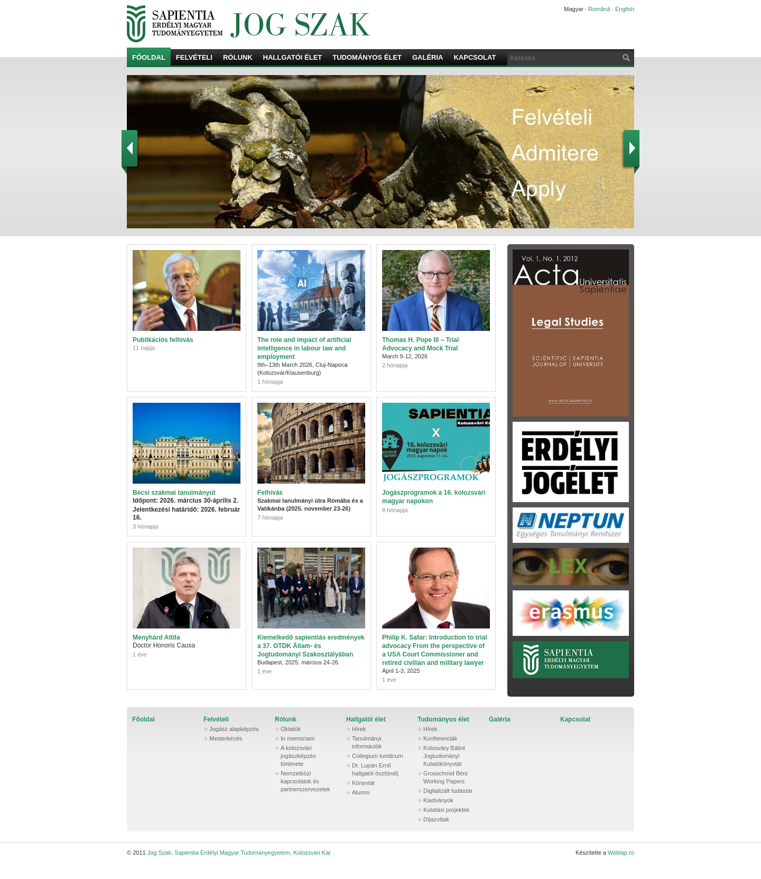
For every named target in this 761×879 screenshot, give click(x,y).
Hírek (359, 729)
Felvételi (194, 57)
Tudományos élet (367, 57)
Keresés (625, 57)
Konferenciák (440, 738)
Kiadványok (438, 800)
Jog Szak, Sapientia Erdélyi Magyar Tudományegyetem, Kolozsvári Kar (330, 23)
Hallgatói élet (292, 57)
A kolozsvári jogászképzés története (298, 756)
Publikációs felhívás (163, 340)
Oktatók (291, 729)
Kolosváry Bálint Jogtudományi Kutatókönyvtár (444, 756)
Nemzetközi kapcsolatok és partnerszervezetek (305, 781)
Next (630, 149)
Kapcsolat (474, 57)
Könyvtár (363, 783)
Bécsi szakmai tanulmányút (174, 492)
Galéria (427, 57)
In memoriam (297, 738)
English (624, 9)
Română (599, 9)
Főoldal (148, 57)
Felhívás (270, 492)
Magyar (573, 9)
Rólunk (238, 57)
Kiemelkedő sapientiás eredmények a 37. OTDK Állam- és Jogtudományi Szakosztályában (311, 646)
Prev (131, 149)
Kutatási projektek (446, 810)
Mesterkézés (225, 738)
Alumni (361, 792)
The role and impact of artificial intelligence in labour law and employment (304, 348)
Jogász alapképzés (234, 729)
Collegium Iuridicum (377, 756)
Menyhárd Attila (156, 637)
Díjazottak (436, 819)
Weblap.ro (621, 852)
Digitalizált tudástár (447, 791)
